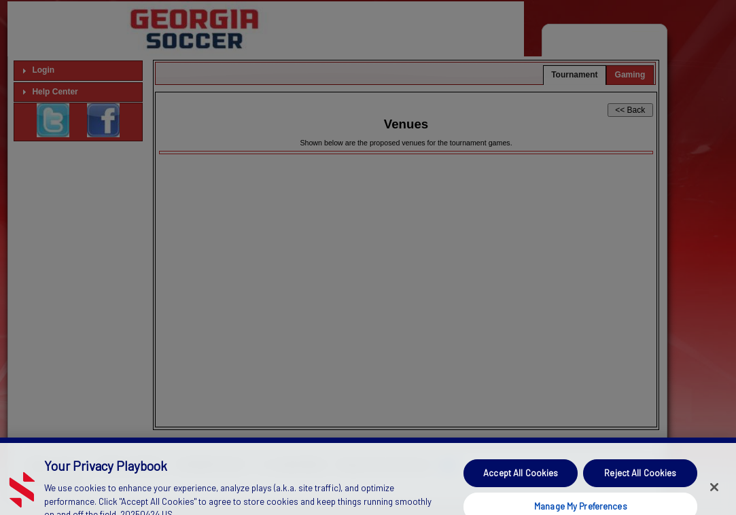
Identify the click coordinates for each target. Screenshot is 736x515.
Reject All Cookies (640, 480)
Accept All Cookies (520, 480)
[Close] (714, 495)
